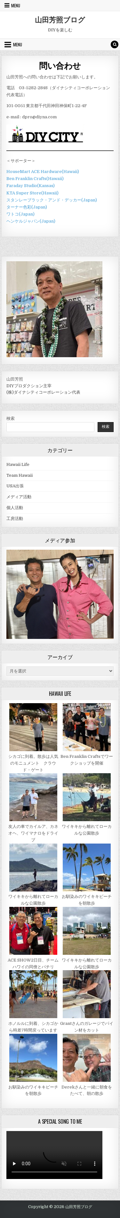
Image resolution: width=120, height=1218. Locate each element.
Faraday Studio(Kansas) (30, 185)
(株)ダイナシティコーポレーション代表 (43, 392)
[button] (104, 558)
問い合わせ (60, 65)
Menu (15, 5)
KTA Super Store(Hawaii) (32, 193)
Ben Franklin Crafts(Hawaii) (35, 178)
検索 (10, 418)
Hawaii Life (17, 464)
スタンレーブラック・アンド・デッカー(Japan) (51, 200)
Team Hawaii (19, 475)
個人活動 (14, 507)
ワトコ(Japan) (20, 214)
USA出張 (15, 485)
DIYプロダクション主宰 (29, 385)
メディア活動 (18, 496)
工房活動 (14, 518)
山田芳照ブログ (60, 19)
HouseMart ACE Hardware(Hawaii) (42, 171)
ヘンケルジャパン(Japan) (30, 221)
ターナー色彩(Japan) (26, 207)
